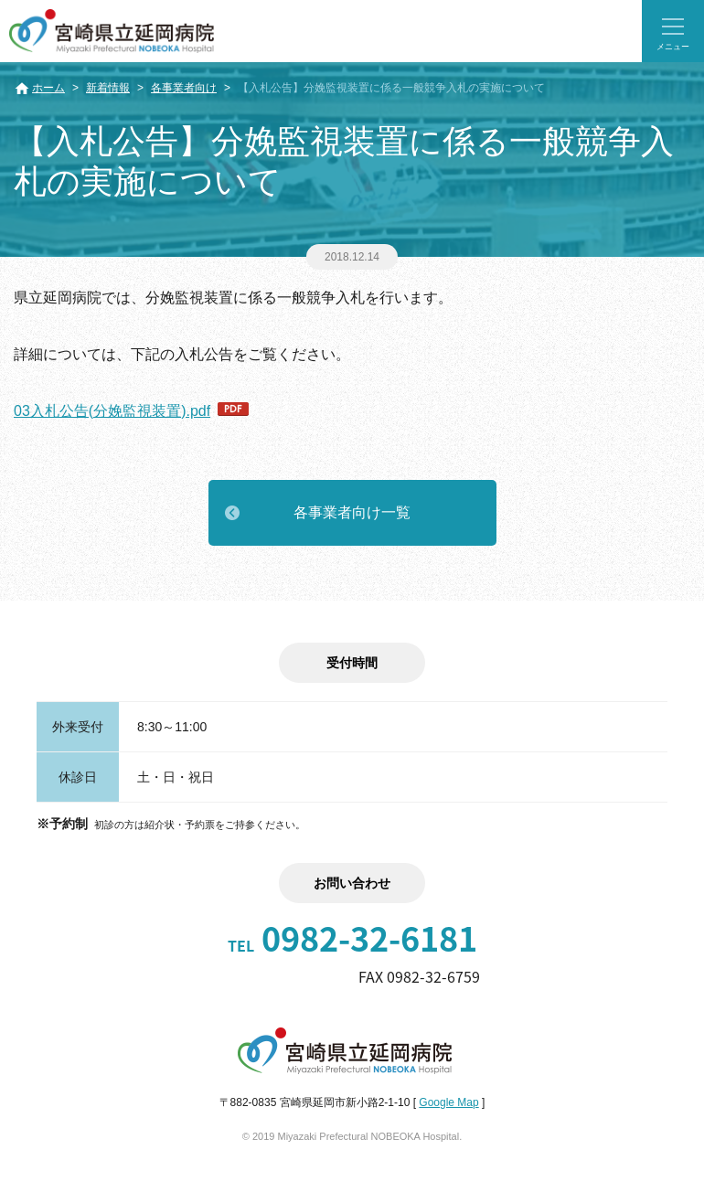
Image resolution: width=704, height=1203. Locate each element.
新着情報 (108, 87)
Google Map (448, 1102)
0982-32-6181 (352, 938)
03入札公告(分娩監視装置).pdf (112, 411)
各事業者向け (184, 87)
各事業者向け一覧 (352, 512)
